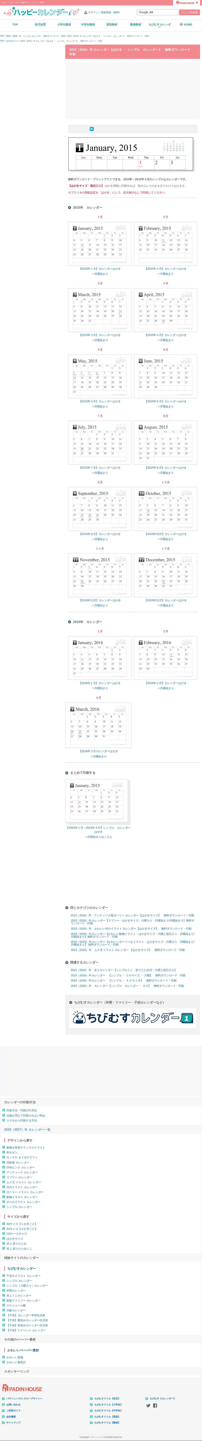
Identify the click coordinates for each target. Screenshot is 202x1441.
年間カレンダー (16, 1290)
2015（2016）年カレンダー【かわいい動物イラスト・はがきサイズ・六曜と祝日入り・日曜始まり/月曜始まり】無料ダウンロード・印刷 (132, 935)
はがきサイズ (12, 41)
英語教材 (111, 24)
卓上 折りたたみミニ (19, 1248)
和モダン (12, 1152)
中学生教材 (88, 24)
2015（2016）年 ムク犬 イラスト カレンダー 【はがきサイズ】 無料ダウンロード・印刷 (128, 949)
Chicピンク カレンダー (21, 1167)
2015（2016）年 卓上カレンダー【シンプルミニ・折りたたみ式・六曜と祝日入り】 (124, 970)
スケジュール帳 (16, 1305)
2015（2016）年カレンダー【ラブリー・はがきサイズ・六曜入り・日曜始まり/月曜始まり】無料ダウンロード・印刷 (132, 922)
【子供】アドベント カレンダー (26, 1330)
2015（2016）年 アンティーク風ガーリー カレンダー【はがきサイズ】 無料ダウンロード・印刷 (132, 915)
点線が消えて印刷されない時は (26, 1115)
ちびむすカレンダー (160, 26)
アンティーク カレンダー (22, 1172)
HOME (185, 24)
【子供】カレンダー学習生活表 (26, 1315)
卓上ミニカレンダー (19, 1295)
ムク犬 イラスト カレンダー (24, 1182)
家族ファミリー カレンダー (23, 1300)
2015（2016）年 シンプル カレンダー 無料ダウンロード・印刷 (35, 36)
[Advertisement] (134, 90)
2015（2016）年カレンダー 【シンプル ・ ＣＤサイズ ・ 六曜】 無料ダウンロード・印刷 (128, 975)
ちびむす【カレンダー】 (163, 1398)
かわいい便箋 (15, 1357)
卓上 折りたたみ (17, 1243)
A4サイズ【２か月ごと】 (22, 1228)
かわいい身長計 (16, 1362)
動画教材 (135, 24)
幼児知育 (40, 24)
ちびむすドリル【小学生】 (108, 1404)
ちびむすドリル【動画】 (107, 1422)
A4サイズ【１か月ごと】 (22, 1223)
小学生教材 (64, 24)
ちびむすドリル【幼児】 (107, 1398)
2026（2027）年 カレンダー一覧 (27, 1129)
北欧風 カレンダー (18, 1162)
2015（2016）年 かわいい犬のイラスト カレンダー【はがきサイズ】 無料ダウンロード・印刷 (131, 928)
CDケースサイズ (17, 1233)
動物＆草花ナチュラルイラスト (26, 1147)
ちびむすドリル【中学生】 (108, 1410)
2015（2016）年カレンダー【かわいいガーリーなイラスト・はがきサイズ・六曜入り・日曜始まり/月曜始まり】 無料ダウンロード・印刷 (132, 943)
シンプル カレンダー (19, 1206)
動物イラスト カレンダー (22, 1197)
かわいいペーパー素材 (23, 1350)
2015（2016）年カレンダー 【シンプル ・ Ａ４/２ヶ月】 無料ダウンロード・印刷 (124, 980)
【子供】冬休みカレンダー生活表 (27, 1325)
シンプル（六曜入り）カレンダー (27, 1285)
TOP (15, 24)
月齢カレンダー (16, 1310)
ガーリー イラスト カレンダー (25, 1192)
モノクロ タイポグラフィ (22, 1157)
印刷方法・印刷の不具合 (22, 1110)
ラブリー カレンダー (19, 1177)
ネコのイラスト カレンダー (23, 1202)
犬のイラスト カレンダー (22, 1187)
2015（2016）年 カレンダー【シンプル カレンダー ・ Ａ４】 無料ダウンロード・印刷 (127, 985)
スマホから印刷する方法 (22, 1120)
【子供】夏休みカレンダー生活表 (27, 1320)
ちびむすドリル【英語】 (107, 1416)
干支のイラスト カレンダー (23, 1275)
